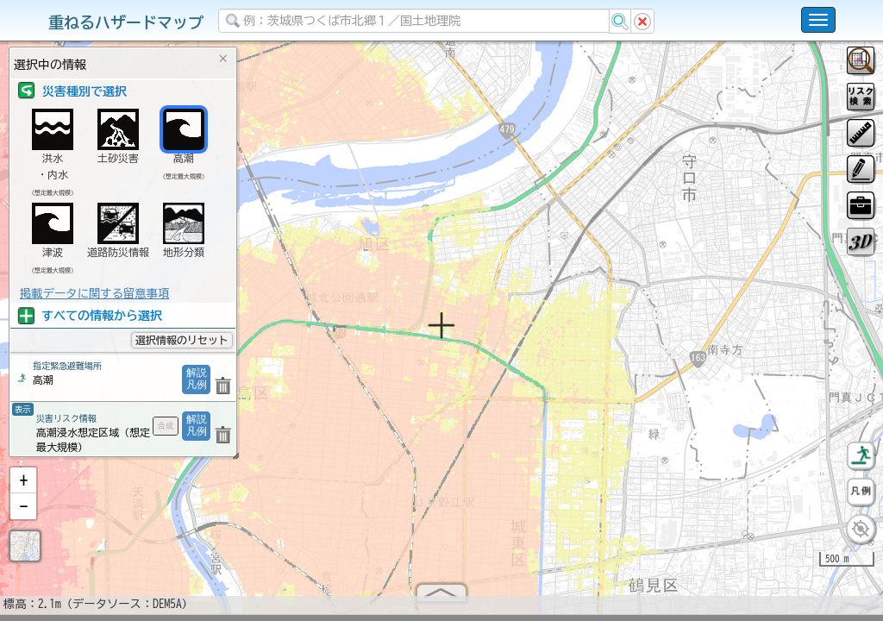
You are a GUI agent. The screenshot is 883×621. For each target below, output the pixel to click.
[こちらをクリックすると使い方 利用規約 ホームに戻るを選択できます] (818, 20)
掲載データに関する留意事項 (94, 293)
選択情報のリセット (182, 340)
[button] (23, 487)
